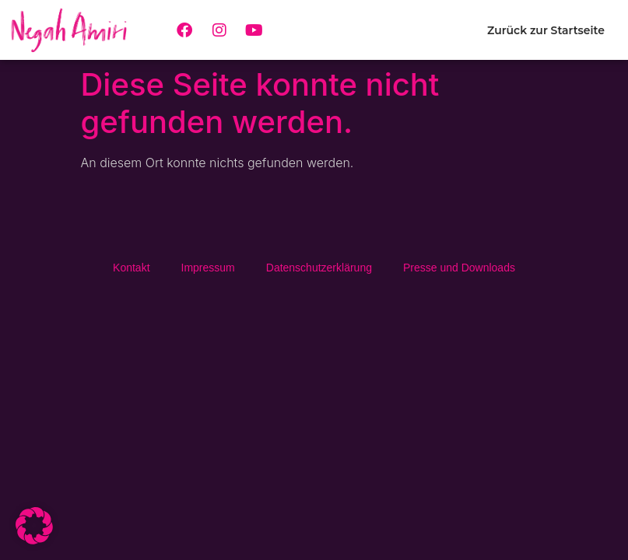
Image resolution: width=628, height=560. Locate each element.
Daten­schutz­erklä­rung (319, 267)
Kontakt (131, 267)
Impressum (208, 267)
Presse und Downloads (459, 267)
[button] (34, 526)
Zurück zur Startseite (546, 30)
